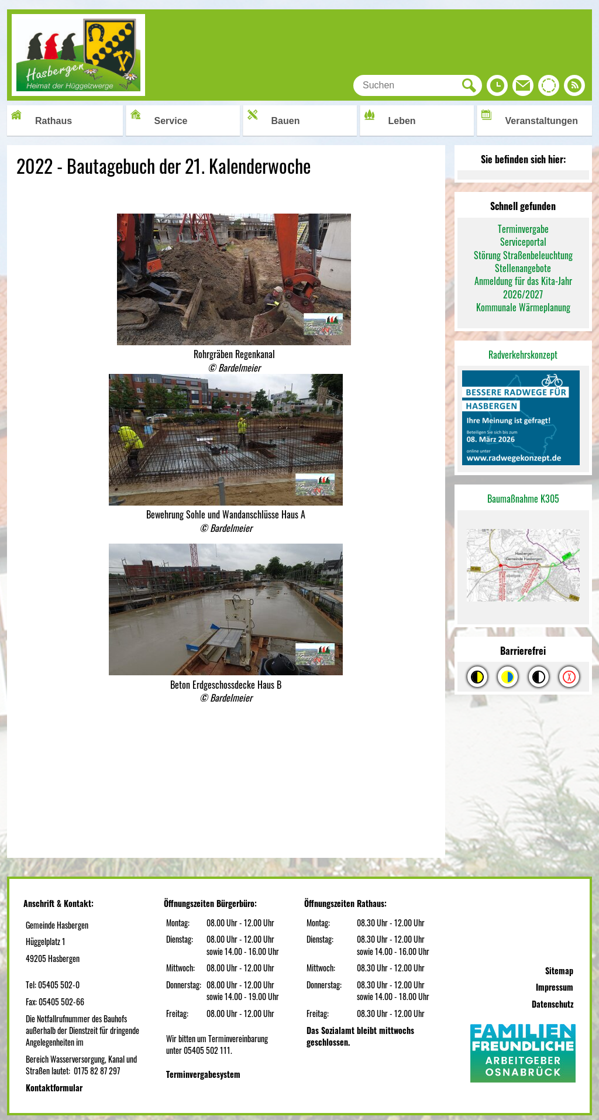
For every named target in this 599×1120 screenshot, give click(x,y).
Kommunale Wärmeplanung (523, 307)
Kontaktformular (54, 1087)
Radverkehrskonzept (522, 355)
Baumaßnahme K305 (523, 499)
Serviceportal (523, 242)
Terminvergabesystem (203, 1074)
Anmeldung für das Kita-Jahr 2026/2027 (523, 287)
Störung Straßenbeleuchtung (523, 255)
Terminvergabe (523, 229)
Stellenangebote (523, 268)
